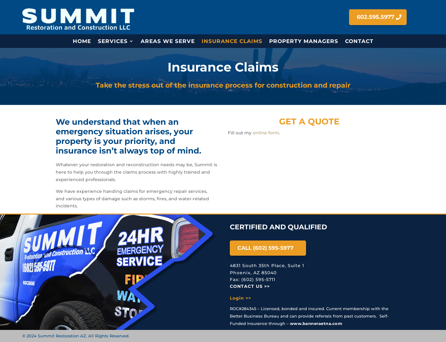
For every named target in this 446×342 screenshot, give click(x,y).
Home (82, 41)
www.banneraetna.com (316, 323)
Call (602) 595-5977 (266, 248)
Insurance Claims (232, 41)
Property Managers (303, 41)
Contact (359, 41)
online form (266, 133)
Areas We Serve (168, 41)
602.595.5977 (375, 17)
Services (113, 41)
